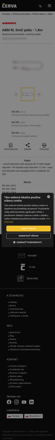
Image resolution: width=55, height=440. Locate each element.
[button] (27, 242)
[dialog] (27, 220)
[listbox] (48, 196)
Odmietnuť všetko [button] (28, 235)
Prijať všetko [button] (28, 228)
